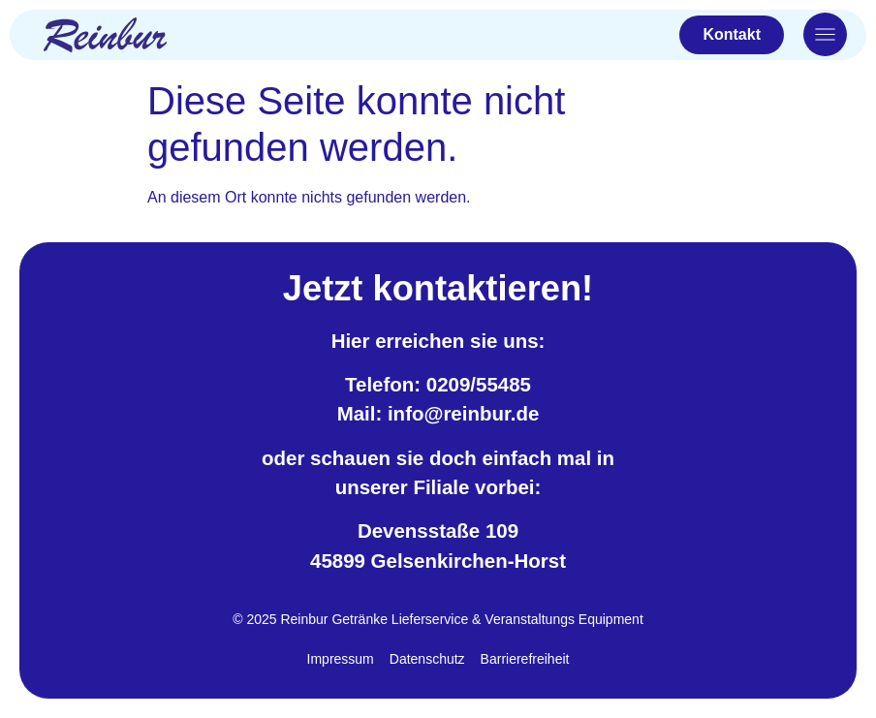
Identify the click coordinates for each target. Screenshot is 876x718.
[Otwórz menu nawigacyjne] (825, 34)
